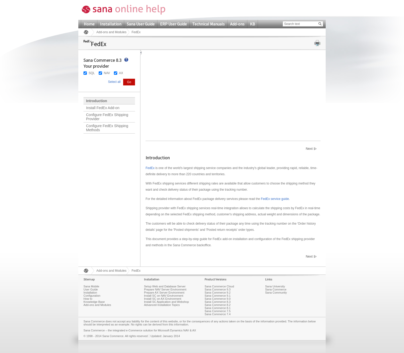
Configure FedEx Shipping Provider (107, 117)
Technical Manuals (208, 24)
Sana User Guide (141, 24)
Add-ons (237, 24)
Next (309, 148)
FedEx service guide (275, 199)
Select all (114, 82)
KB (252, 24)
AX (121, 73)
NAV (107, 73)
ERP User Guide (173, 24)
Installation (110, 24)
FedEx (150, 168)
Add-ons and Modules (111, 32)
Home (89, 24)
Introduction (96, 101)
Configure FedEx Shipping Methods (107, 128)
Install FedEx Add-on (102, 108)
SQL (92, 73)
